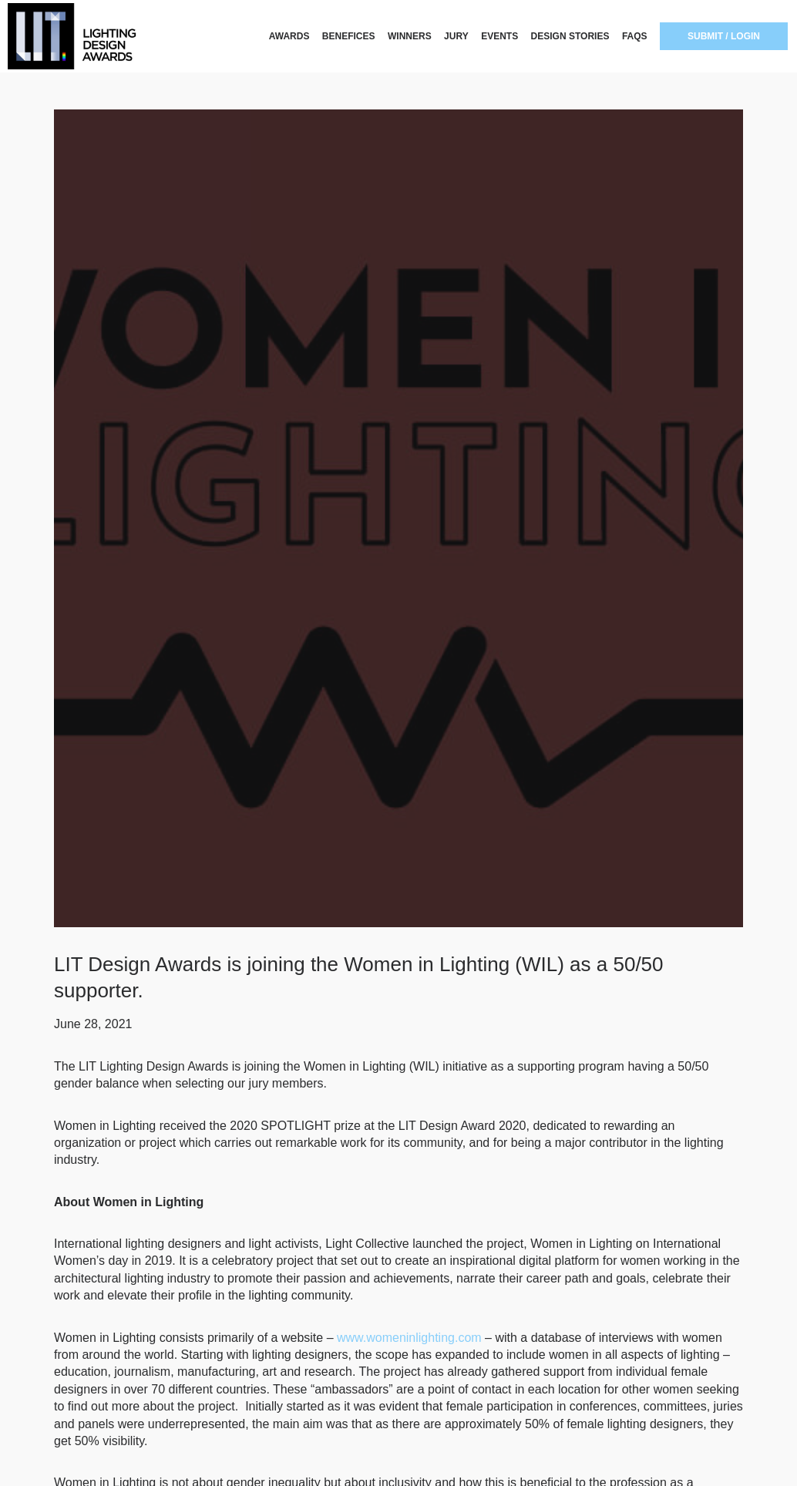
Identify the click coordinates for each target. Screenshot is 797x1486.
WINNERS (410, 36)
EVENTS (499, 36)
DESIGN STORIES (570, 36)
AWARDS (289, 36)
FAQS (634, 36)
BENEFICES (348, 36)
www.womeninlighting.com (409, 1337)
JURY (456, 36)
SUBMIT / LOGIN (724, 36)
